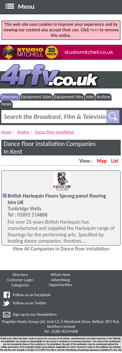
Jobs (90, 97)
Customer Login (20, 279)
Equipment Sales (36, 97)
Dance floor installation (54, 131)
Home (6, 131)
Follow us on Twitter (29, 302)
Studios (23, 131)
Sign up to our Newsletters (35, 314)
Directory (10, 97)
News (6, 104)
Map (101, 161)
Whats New (60, 274)
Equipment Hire (68, 97)
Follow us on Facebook (31, 294)
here (94, 30)
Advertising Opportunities (60, 282)
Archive (103, 97)
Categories (20, 284)
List (114, 161)
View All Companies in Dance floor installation (61, 249)
